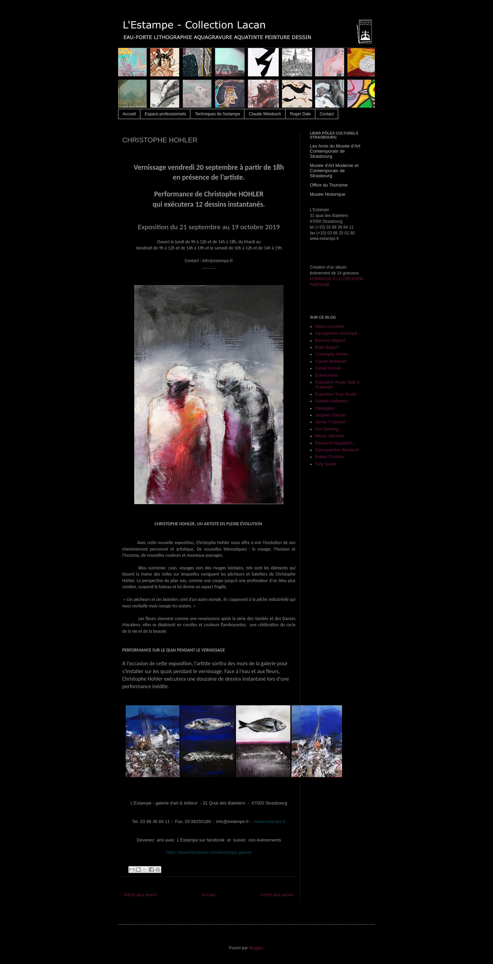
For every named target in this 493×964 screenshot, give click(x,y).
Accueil (129, 114)
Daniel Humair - (329, 368)
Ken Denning (327, 429)
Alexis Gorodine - (330, 326)
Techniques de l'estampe (217, 114)
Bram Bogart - (328, 347)
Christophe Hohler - (333, 354)
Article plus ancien (277, 894)
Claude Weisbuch (265, 114)
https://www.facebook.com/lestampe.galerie (209, 852)
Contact (327, 114)
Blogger (256, 948)
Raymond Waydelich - (335, 443)
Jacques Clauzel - (331, 415)
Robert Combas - (330, 456)
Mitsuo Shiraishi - (330, 436)
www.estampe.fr (270, 821)
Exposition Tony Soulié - (337, 394)
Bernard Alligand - (331, 340)
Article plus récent (140, 894)
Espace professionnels (165, 114)
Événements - (327, 375)
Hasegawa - (326, 408)
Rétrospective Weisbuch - (338, 450)
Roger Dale (300, 114)
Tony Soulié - (327, 464)
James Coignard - (331, 422)
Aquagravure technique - (337, 333)
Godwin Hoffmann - (332, 401)
